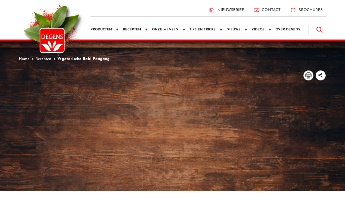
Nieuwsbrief (226, 10)
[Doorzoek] (319, 30)
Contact (267, 10)
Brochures (306, 10)
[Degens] (52, 40)
